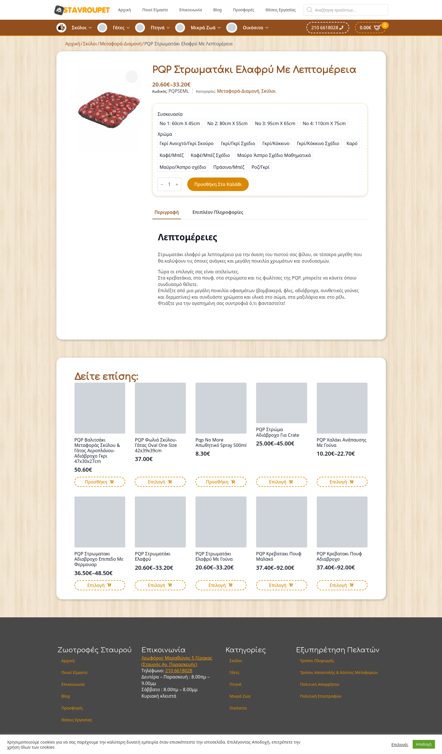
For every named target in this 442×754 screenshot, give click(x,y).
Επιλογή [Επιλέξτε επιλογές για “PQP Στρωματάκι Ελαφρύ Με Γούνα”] (217, 585)
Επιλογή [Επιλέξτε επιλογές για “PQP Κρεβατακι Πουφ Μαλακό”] (278, 585)
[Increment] (177, 184)
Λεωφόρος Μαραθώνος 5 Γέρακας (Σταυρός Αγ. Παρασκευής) (177, 661)
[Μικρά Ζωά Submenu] (220, 28)
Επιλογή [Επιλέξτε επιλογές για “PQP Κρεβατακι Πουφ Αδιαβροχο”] (338, 585)
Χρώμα (165, 134)
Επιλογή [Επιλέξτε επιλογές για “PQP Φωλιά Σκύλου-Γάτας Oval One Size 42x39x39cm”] (156, 482)
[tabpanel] (260, 269)
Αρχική (124, 9)
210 (169, 670)
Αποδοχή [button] (424, 744)
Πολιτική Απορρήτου (319, 684)
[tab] (166, 212)
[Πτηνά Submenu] (169, 28)
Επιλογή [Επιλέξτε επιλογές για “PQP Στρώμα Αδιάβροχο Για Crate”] (278, 482)
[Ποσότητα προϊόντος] (169, 184)
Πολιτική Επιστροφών (321, 696)
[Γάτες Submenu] (129, 28)
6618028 (183, 670)
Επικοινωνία (190, 9)
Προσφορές (243, 9)
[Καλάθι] (370, 27)
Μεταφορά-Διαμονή (121, 44)
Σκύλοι (79, 28)
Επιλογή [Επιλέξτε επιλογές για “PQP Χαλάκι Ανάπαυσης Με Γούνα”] (338, 482)
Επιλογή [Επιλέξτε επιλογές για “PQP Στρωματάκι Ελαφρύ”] (156, 585)
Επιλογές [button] (400, 744)
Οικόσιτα (253, 28)
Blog (217, 9)
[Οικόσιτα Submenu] (268, 28)
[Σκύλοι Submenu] (92, 28)
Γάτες (118, 28)
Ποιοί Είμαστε (155, 9)
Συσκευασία (170, 114)
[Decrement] (162, 184)
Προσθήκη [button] (96, 482)
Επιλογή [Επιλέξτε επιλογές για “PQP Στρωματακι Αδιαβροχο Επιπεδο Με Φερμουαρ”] (96, 585)
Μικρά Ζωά (203, 28)
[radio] (179, 123)
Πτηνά (157, 28)
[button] (132, 76)
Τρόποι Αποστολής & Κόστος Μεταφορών (339, 672)
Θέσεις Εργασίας (280, 9)
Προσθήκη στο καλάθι (218, 184)
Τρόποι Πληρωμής (317, 660)
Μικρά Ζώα (240, 696)
